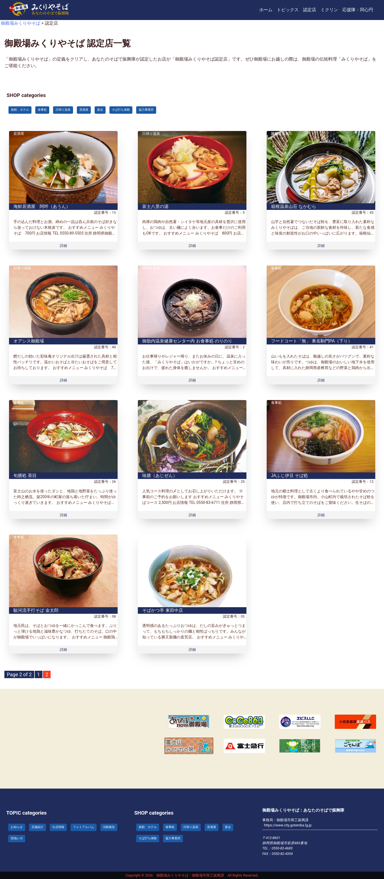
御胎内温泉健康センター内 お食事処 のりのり (187, 341)
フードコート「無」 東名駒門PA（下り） (311, 341)
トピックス (288, 9)
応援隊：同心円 (357, 9)
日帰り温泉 (151, 134)
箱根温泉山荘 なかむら (293, 206)
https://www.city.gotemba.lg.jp (288, 825)
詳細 (63, 246)
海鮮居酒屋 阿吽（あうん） (41, 206)
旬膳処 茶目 (24, 475)
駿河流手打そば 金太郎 (35, 610)
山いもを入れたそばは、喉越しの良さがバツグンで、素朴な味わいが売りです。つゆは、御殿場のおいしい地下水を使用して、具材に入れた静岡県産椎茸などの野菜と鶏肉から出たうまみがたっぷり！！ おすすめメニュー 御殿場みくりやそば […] (322, 367)
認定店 (309, 9)
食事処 (276, 268)
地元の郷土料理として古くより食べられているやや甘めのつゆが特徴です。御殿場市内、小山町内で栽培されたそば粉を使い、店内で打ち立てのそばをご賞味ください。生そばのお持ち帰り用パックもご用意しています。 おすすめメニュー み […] (322, 502)
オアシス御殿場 (28, 341)
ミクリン (329, 9)
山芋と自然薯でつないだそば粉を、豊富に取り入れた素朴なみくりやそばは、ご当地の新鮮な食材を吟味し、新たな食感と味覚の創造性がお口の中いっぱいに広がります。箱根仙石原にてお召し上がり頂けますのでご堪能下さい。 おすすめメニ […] (322, 233)
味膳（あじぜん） (159, 475)
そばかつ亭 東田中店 (162, 610)
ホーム (265, 9)
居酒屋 (18, 134)
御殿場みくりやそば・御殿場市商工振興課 (190, 875)
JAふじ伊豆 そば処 (289, 475)
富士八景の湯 (155, 206)
